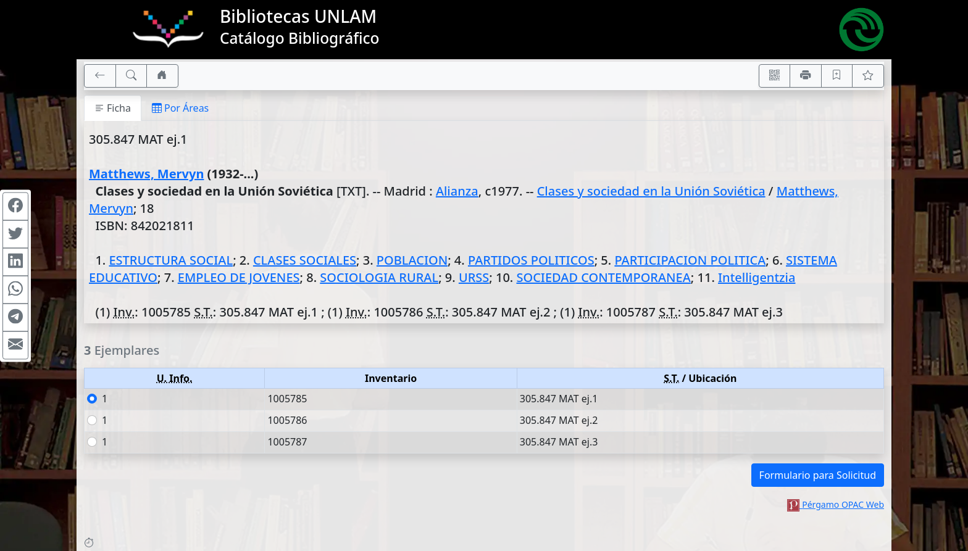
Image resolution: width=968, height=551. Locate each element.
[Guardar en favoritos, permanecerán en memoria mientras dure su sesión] (837, 76)
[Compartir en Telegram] (15, 317)
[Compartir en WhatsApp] (15, 289)
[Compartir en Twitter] (15, 234)
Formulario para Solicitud (817, 475)
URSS (474, 277)
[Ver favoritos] (868, 76)
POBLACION (412, 260)
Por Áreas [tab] (180, 108)
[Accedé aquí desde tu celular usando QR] (775, 76)
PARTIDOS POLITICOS (531, 260)
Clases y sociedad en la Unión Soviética (651, 191)
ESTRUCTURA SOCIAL (171, 260)
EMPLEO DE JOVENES (239, 277)
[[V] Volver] (100, 76)
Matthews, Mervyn (146, 173)
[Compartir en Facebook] (15, 206)
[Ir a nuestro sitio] (162, 76)
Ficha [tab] (112, 108)
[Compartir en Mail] (15, 345)
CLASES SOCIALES (304, 260)
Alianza (457, 191)
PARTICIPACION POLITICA (690, 260)
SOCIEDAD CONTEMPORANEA (603, 277)
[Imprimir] (806, 76)
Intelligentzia (756, 277)
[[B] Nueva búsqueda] (131, 76)
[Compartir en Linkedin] (15, 261)
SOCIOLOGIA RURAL (379, 277)
